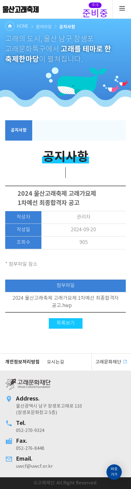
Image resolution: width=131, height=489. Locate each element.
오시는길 (55, 362)
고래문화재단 (20, 9)
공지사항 (19, 130)
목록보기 (65, 323)
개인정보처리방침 (22, 362)
